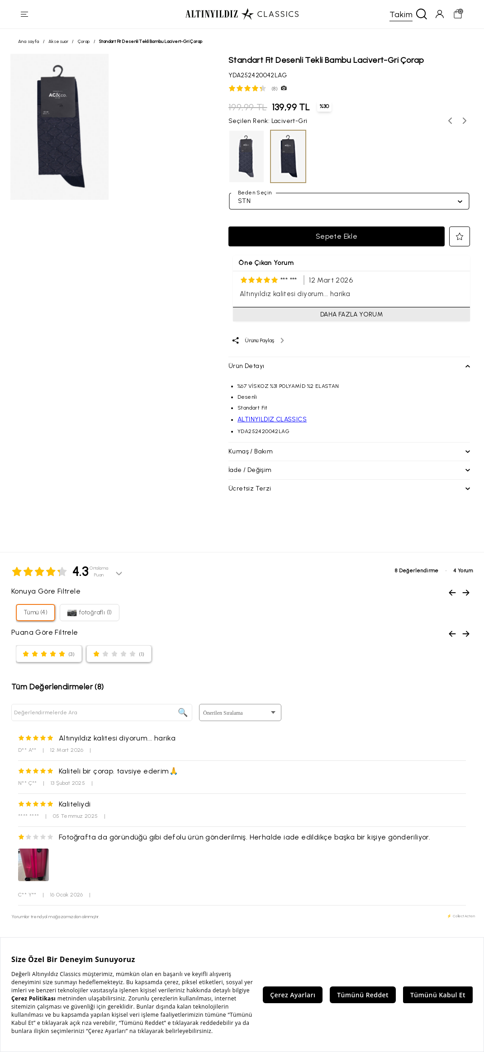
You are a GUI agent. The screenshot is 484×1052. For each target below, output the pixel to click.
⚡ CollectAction (461, 917)
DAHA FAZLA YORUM (351, 315)
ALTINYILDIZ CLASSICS (272, 420)
